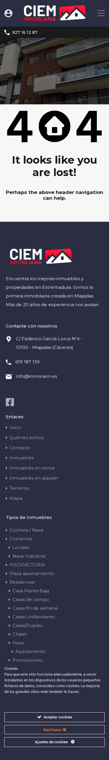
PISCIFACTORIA (27, 564)
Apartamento (30, 651)
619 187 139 (27, 361)
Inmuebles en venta (32, 467)
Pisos (18, 642)
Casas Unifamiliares (33, 616)
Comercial (21, 538)
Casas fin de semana (35, 608)
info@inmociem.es (36, 376)
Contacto (20, 447)
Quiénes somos (27, 437)
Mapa (16, 498)
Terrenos (19, 488)
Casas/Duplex (27, 625)
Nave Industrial (29, 556)
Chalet (19, 634)
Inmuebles (22, 457)
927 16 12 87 (24, 32)
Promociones (27, 660)
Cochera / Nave (27, 529)
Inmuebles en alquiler (34, 478)
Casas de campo (30, 599)
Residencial (22, 582)
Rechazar (54, 729)
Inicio (15, 427)
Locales (20, 547)
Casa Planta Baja (30, 590)
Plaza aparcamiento (32, 573)
